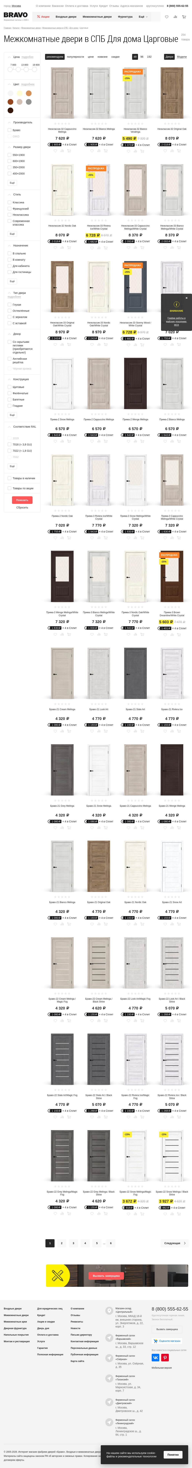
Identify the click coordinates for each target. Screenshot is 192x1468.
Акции (45, 16)
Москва (16, 6)
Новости (75, 1328)
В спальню (19, 253)
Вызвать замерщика (106, 1275)
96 (142, 56)
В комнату (19, 259)
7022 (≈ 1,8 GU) (22, 450)
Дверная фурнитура (15, 1328)
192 (149, 56)
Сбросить (22, 507)
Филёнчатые (20, 393)
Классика (18, 202)
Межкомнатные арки (15, 1321)
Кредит (103, 5)
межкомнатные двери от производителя (99, 1452)
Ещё (12, 183)
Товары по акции (23, 488)
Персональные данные (84, 1348)
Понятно (173, 1454)
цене (91, 56)
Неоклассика (21, 214)
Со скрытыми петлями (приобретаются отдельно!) (23, 347)
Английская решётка (20, 360)
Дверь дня (43, 1328)
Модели (182, 56)
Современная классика (21, 222)
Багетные (18, 399)
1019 (16, 438)
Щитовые (18, 387)
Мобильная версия (162, 1368)
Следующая (176, 1243)
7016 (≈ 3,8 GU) (22, 444)
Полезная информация (50, 1354)
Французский (21, 208)
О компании (43, 5)
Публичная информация (84, 1354)
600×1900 (19, 161)
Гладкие (18, 405)
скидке (115, 56)
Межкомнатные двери (97, 16)
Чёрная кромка (22, 368)
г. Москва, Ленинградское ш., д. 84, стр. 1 (129, 1431)
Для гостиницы (22, 272)
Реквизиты (77, 1321)
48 (135, 56)
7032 (16, 457)
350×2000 (19, 167)
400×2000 (19, 173)
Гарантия (42, 1348)
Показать (22, 500)
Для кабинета (21, 265)
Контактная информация (85, 1341)
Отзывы (114, 5)
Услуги (94, 5)
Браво (16, 130)
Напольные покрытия (16, 1334)
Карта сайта (77, 1361)
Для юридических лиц (49, 1308)
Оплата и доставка (76, 5)
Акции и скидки (46, 1321)
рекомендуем (55, 56)
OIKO (16, 136)
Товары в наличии (24, 478)
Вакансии (58, 5)
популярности (75, 56)
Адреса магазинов (131, 5)
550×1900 (19, 155)
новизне (103, 56)
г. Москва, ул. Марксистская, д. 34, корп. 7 (128, 1387)
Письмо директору (81, 1334)
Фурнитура (125, 16)
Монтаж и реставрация (17, 1341)
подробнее (27, 84)
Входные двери (66, 16)
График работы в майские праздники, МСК (176, 321)
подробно (27, 56)
